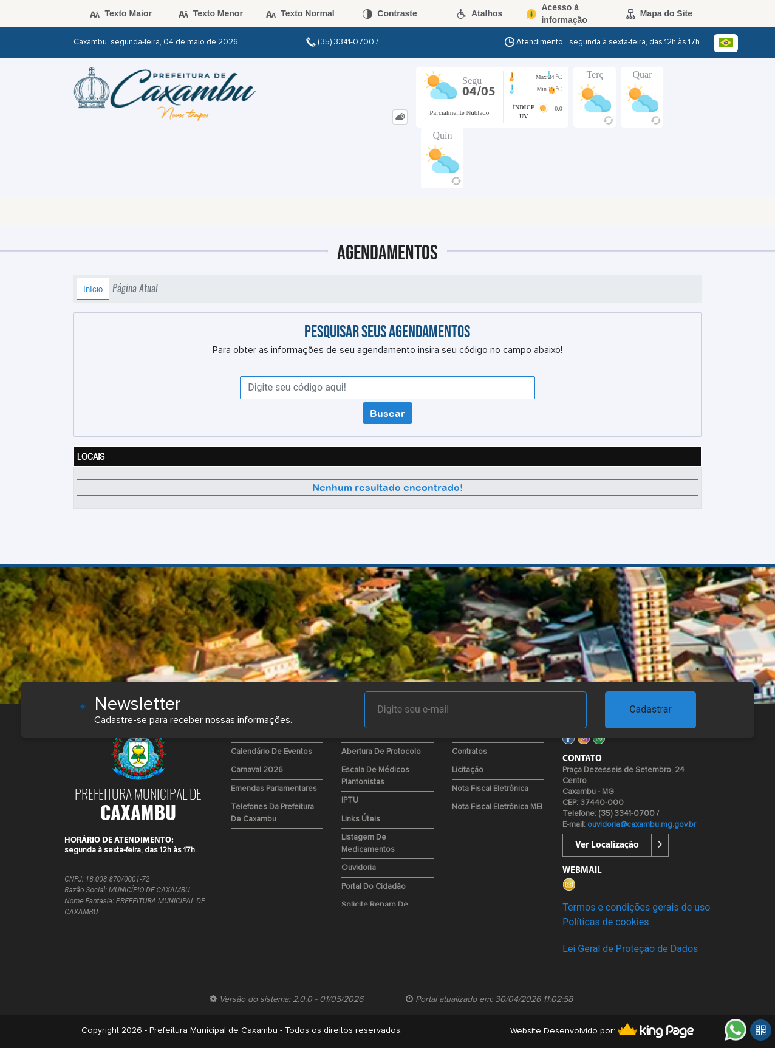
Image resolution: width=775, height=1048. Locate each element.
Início (93, 289)
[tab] (400, 117)
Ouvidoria (358, 868)
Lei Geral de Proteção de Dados (630, 948)
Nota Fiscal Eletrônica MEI (497, 807)
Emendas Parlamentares (274, 789)
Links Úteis (360, 819)
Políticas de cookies (605, 922)
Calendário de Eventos (271, 752)
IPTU (349, 800)
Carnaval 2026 (257, 770)
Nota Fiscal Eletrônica (490, 789)
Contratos (469, 752)
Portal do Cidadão (373, 887)
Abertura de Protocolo (381, 752)
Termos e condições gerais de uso (636, 907)
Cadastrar (650, 709)
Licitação (467, 770)
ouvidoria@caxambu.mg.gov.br (641, 825)
